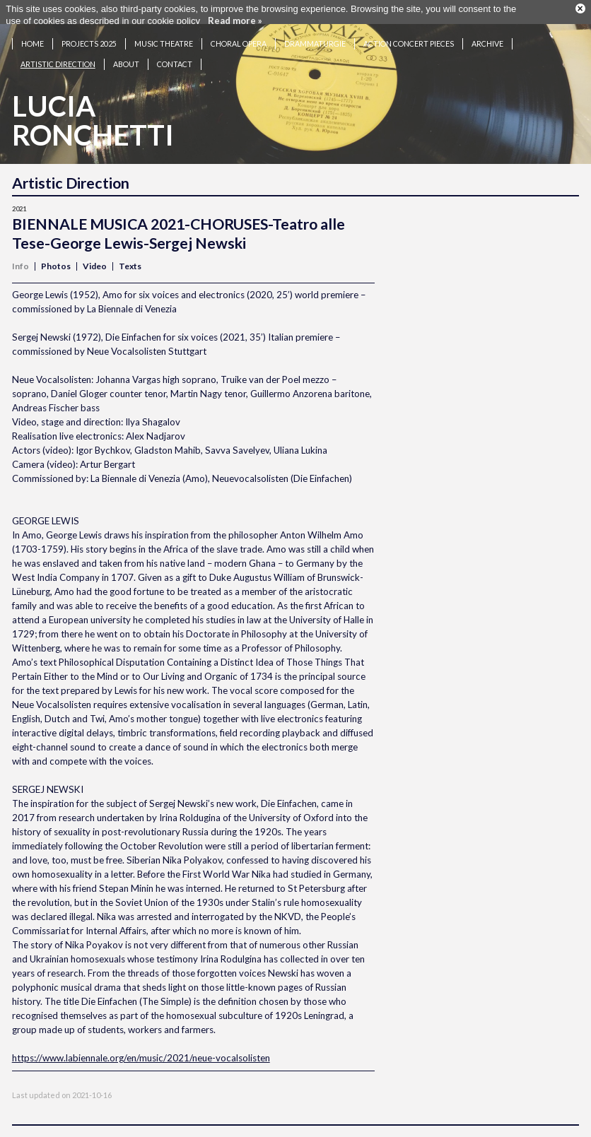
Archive (487, 37)
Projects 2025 (89, 37)
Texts (130, 260)
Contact (174, 58)
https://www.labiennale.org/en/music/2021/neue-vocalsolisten (141, 1052)
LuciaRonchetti (93, 114)
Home (32, 37)
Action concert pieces (408, 37)
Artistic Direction (58, 58)
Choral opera (239, 37)
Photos (56, 260)
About (126, 58)
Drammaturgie (315, 37)
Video (95, 260)
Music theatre (163, 37)
